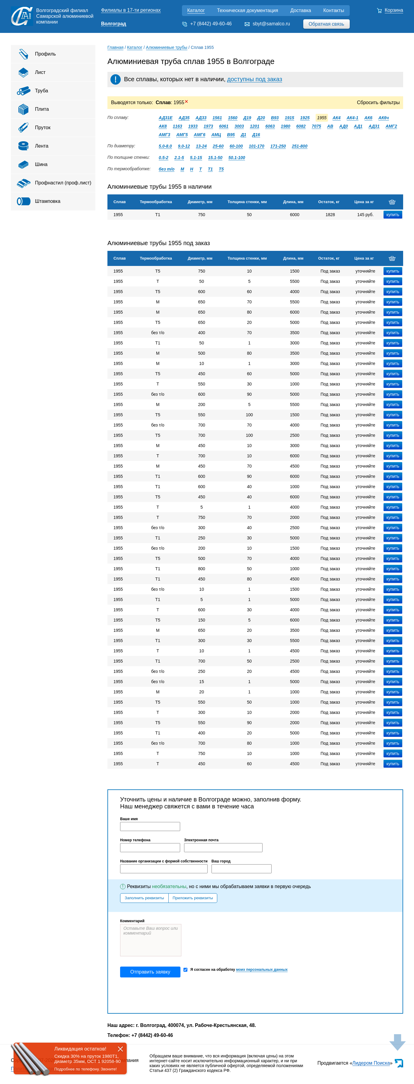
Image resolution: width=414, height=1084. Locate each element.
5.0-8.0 (165, 146)
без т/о (166, 169)
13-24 (201, 146)
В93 (275, 117)
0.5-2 (163, 157)
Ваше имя (129, 819)
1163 (177, 126)
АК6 (369, 117)
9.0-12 (184, 146)
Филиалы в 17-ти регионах (131, 10)
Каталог (196, 10)
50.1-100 (236, 157)
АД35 (184, 117)
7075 (316, 126)
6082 (301, 126)
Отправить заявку (150, 971)
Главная (115, 47)
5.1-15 (196, 157)
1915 (289, 117)
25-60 (218, 146)
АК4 (337, 117)
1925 (305, 117)
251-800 (299, 146)
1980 (285, 126)
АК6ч (383, 117)
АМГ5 (182, 134)
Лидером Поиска (371, 1063)
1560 (232, 117)
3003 (239, 126)
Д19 (247, 117)
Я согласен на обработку (235, 969)
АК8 (163, 126)
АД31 (373, 126)
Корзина (394, 10)
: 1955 (172, 102)
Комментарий (132, 921)
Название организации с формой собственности (164, 861)
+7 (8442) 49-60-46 (211, 23)
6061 (223, 126)
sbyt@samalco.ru (271, 23)
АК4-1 (352, 117)
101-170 (256, 146)
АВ (330, 126)
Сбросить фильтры (378, 102)
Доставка (300, 10)
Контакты (333, 10)
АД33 (201, 117)
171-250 (278, 146)
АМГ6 (199, 134)
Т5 (221, 169)
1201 (254, 126)
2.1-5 (179, 157)
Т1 (210, 169)
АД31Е (166, 117)
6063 (270, 126)
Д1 (243, 134)
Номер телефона (135, 840)
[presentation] (166, 995)
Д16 (256, 134)
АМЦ (216, 134)
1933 (193, 126)
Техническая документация (247, 10)
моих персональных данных (262, 969)
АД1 (358, 126)
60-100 (236, 146)
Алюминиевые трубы (166, 47)
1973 (208, 126)
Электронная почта (201, 840)
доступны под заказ (254, 79)
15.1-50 (215, 157)
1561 (217, 117)
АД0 (343, 126)
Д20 (261, 117)
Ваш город (221, 861)
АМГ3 (164, 134)
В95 (231, 134)
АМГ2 (391, 126)
